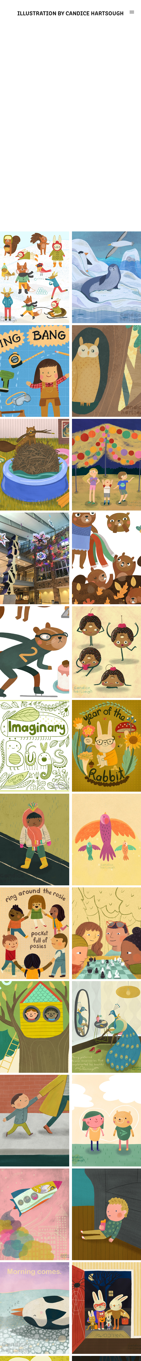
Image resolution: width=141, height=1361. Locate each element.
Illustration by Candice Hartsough (70, 12)
